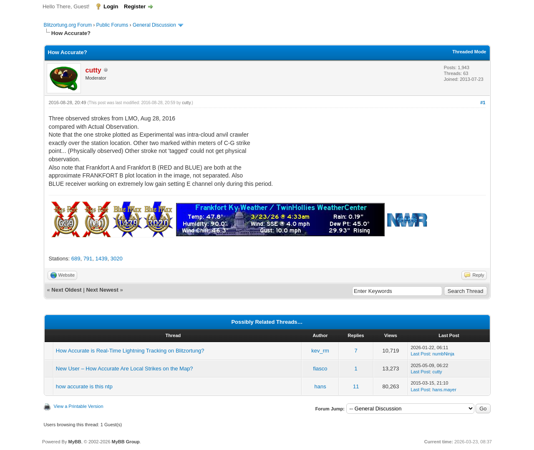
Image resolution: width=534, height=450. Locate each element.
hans (320, 386)
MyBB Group (126, 441)
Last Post (420, 353)
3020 (117, 258)
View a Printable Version (78, 406)
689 (76, 258)
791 (88, 258)
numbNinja (443, 353)
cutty (186, 102)
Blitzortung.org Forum (68, 25)
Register (135, 6)
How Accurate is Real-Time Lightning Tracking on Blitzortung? (130, 351)
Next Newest (102, 290)
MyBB (74, 441)
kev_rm (320, 351)
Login (110, 6)
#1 (482, 102)
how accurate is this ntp (84, 386)
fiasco (320, 368)
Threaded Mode (469, 51)
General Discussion (154, 25)
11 (356, 386)
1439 (102, 258)
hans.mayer (444, 389)
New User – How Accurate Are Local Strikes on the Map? (124, 368)
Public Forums (112, 25)
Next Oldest (66, 290)
